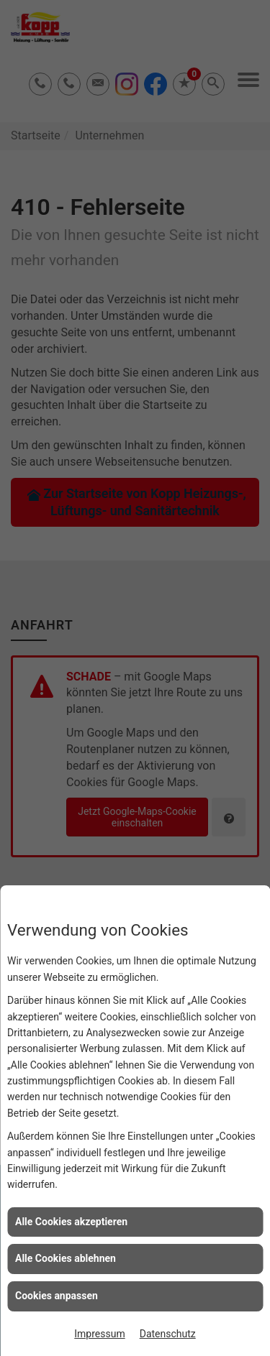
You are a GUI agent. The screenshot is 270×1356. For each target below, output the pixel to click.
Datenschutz (168, 1333)
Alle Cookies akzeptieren (71, 1221)
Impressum (99, 1333)
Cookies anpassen (56, 1295)
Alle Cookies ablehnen (65, 1258)
